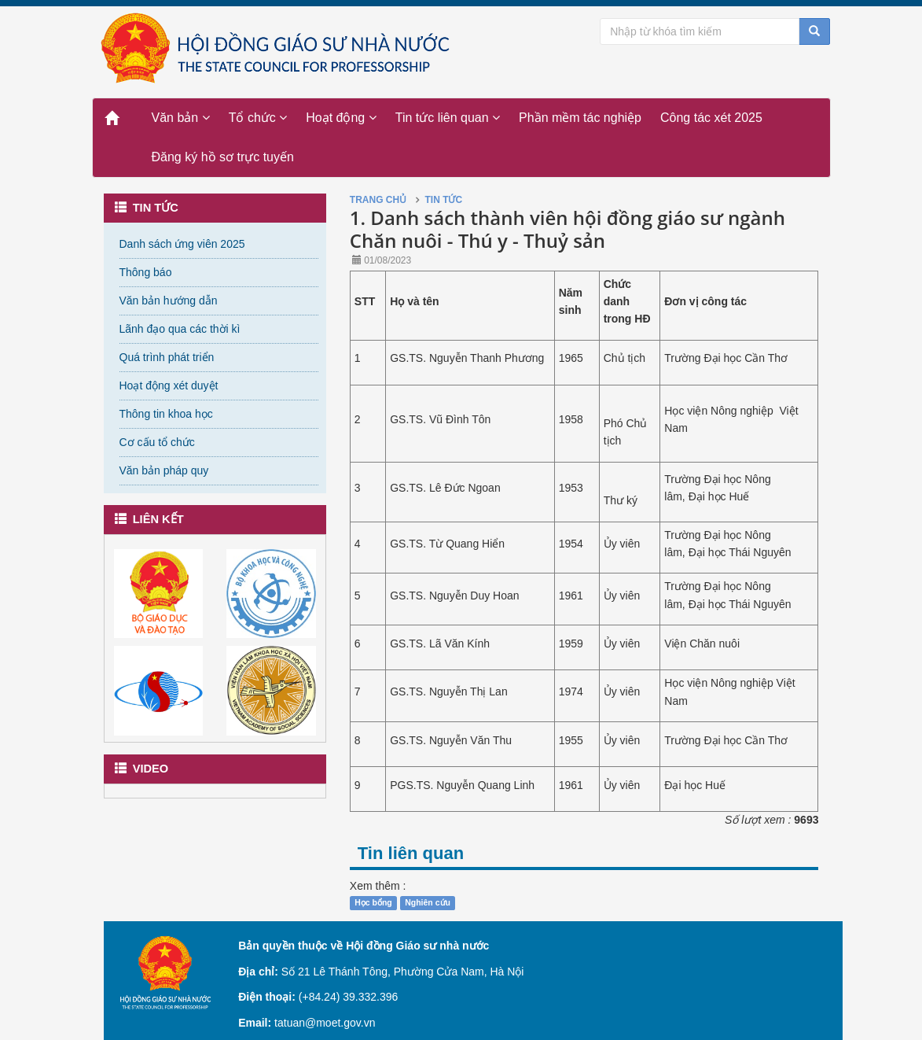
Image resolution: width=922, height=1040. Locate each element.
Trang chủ (378, 199)
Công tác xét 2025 (711, 117)
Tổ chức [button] (258, 117)
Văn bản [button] (181, 117)
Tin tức (146, 207)
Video (142, 768)
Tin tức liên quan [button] (447, 117)
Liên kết (149, 519)
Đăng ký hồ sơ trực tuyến (223, 157)
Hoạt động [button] (341, 117)
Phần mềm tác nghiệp (580, 117)
